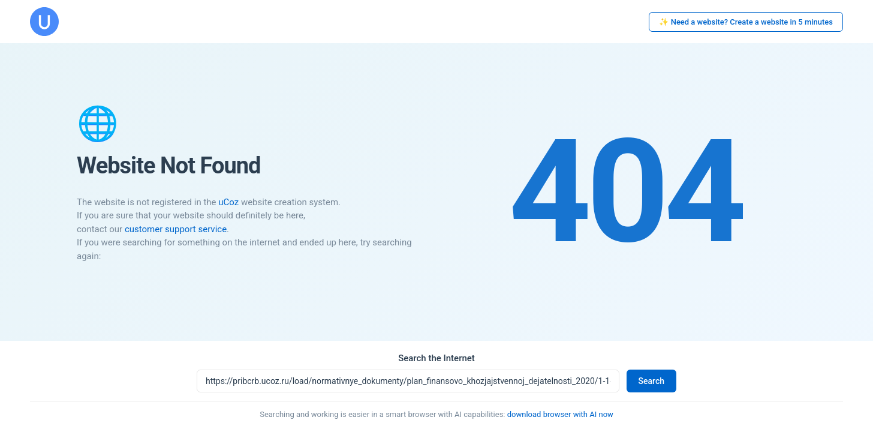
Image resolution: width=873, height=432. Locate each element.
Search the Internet (436, 358)
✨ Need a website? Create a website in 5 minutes (746, 21)
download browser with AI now (560, 414)
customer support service (176, 229)
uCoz (228, 202)
